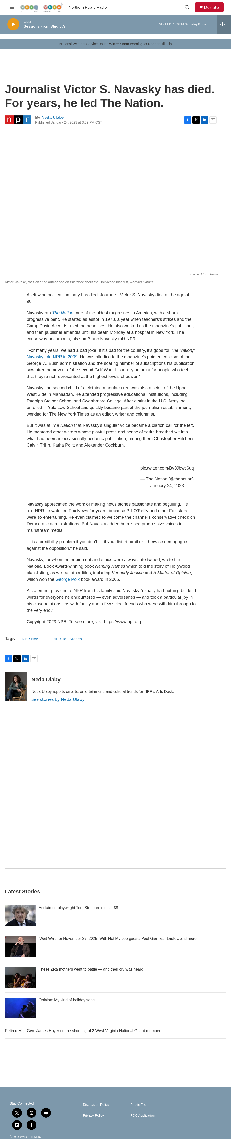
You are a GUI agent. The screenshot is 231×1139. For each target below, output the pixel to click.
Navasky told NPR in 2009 (52, 356)
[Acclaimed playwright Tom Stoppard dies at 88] (20, 915)
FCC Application (143, 1115)
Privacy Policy (93, 1115)
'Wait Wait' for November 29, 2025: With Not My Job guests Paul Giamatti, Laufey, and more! (118, 938)
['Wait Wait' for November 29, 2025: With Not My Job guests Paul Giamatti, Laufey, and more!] (20, 946)
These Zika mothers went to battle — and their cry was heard (91, 969)
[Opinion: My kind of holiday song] (20, 1008)
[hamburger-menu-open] (11, 7)
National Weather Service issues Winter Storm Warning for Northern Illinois (115, 44)
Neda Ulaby (52, 117)
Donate (211, 7)
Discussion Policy (96, 1105)
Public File (138, 1105)
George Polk (67, 579)
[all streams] (224, 24)
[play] (13, 24)
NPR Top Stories (67, 639)
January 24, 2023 (167, 485)
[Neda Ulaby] (16, 686)
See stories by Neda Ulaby (57, 699)
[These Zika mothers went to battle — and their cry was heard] (20, 977)
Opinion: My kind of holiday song (67, 1000)
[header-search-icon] (187, 7)
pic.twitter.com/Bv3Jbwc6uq (167, 468)
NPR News (31, 639)
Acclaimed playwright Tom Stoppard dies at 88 (78, 908)
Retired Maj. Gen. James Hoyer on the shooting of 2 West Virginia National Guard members (83, 1031)
